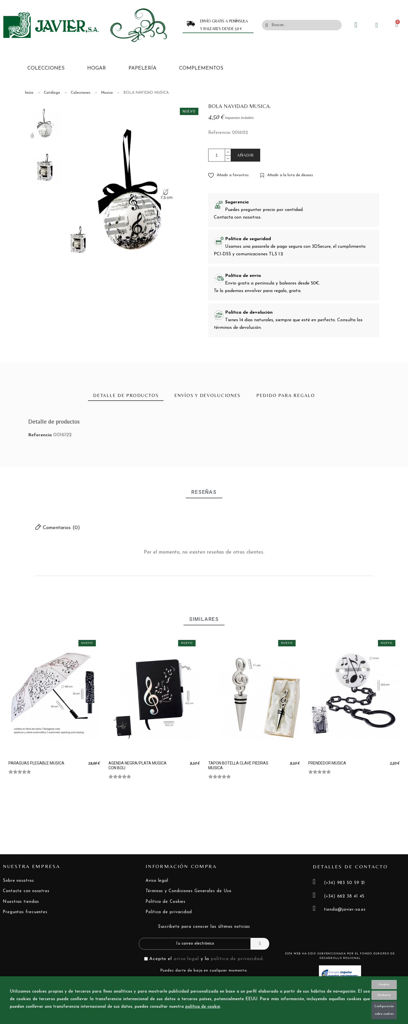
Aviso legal (157, 881)
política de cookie (202, 1007)
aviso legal (186, 958)
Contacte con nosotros (26, 891)
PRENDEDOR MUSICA (327, 763)
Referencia (40, 435)
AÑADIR (246, 155)
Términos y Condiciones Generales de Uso (189, 891)
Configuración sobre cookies (384, 1010)
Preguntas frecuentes (25, 912)
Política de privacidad (169, 912)
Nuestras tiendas (21, 902)
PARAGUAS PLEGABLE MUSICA (36, 763)
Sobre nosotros (18, 881)
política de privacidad (237, 958)
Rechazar (384, 995)
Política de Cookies (165, 902)
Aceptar (384, 984)
